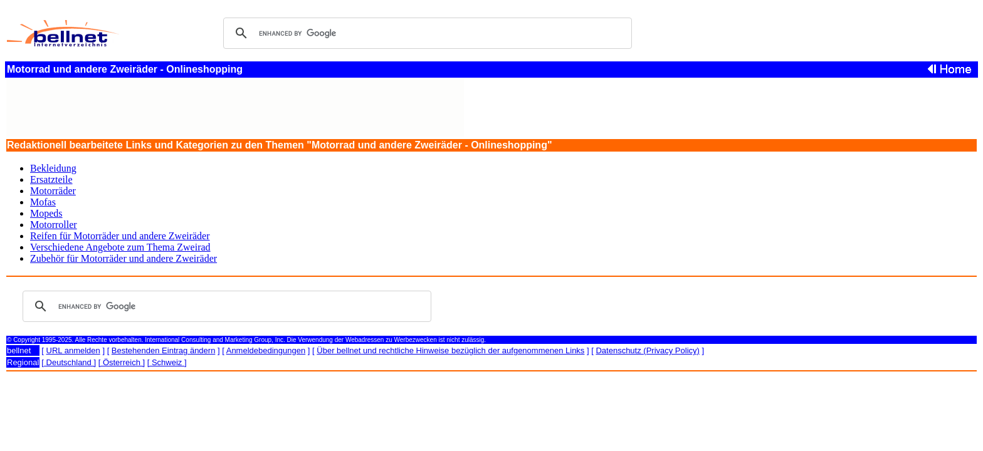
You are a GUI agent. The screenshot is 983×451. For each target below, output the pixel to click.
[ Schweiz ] (167, 362)
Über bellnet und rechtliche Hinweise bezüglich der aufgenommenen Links (450, 350)
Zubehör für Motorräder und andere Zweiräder (123, 258)
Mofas (43, 202)
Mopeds (46, 213)
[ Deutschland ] (68, 362)
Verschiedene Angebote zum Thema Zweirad (120, 247)
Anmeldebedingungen (266, 350)
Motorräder (53, 190)
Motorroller (53, 224)
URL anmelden (73, 350)
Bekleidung (53, 168)
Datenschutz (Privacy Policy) (647, 350)
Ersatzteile (51, 179)
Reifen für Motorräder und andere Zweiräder (120, 236)
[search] (425, 33)
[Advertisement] (235, 108)
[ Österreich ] (121, 362)
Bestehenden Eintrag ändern (164, 350)
